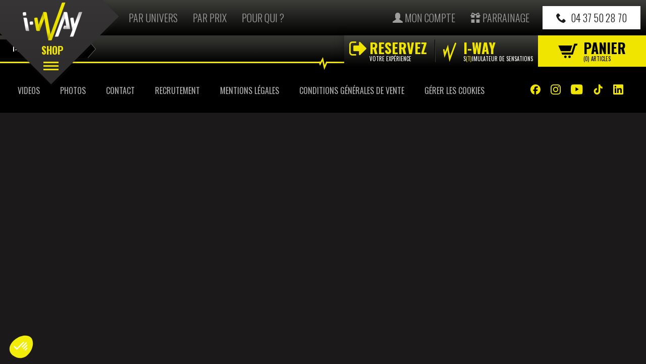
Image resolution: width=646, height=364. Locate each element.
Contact (120, 90)
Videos (29, 90)
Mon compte (424, 17)
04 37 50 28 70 (591, 17)
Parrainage (499, 17)
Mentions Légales (249, 90)
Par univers (153, 17)
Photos (73, 90)
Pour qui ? (263, 17)
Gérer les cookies (454, 90)
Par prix (210, 17)
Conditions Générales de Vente (351, 90)
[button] (21, 347)
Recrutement (177, 90)
